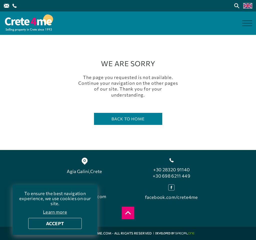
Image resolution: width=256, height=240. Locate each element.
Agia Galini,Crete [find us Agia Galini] (84, 171)
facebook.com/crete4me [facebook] (171, 197)
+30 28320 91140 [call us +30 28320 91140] (171, 169)
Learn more (55, 212)
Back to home (128, 118)
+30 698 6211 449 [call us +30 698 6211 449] (171, 176)
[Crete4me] (29, 23)
